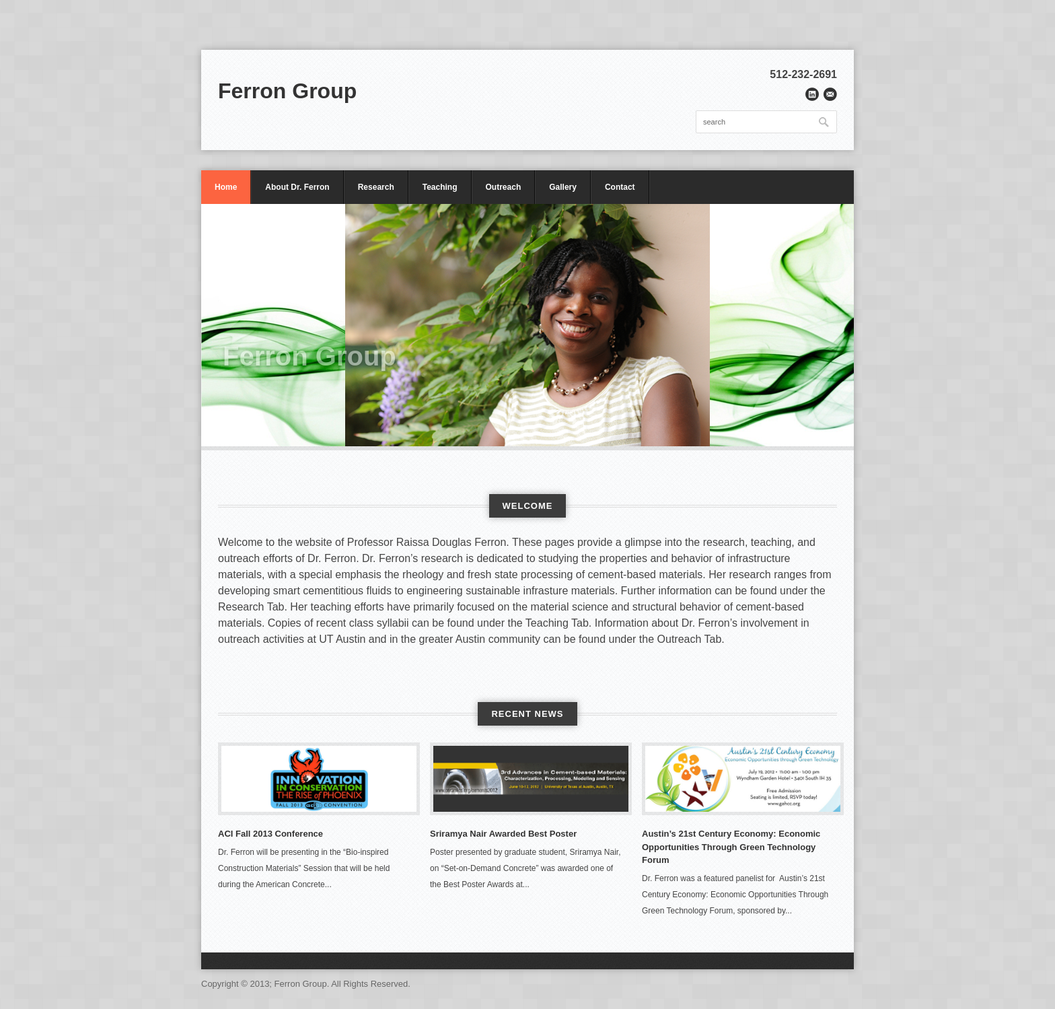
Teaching (440, 187)
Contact (620, 187)
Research (376, 187)
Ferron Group (287, 91)
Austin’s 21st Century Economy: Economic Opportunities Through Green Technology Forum (731, 847)
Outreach (503, 187)
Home (226, 187)
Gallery (563, 187)
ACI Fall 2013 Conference (270, 834)
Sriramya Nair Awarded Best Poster (503, 834)
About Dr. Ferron (297, 187)
